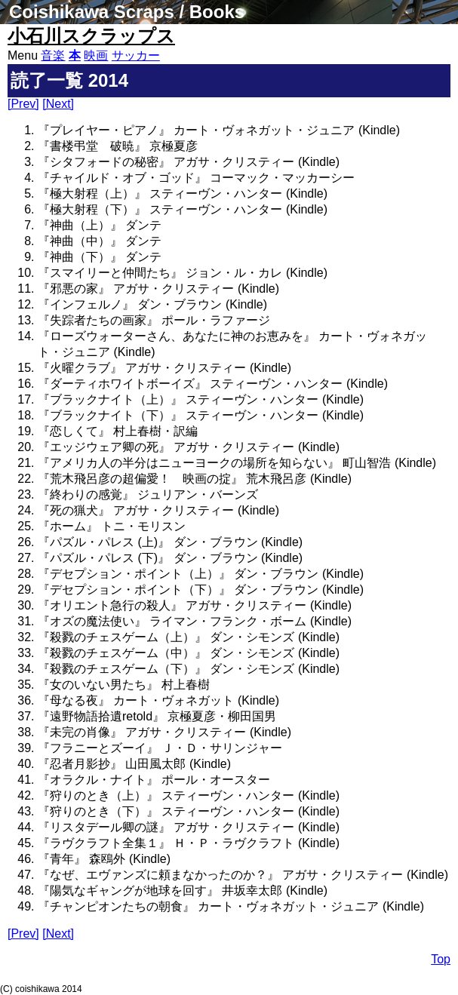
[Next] (58, 103)
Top (440, 959)
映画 (96, 55)
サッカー (136, 55)
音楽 (53, 55)
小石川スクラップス (91, 36)
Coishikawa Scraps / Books (126, 12)
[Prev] (23, 103)
